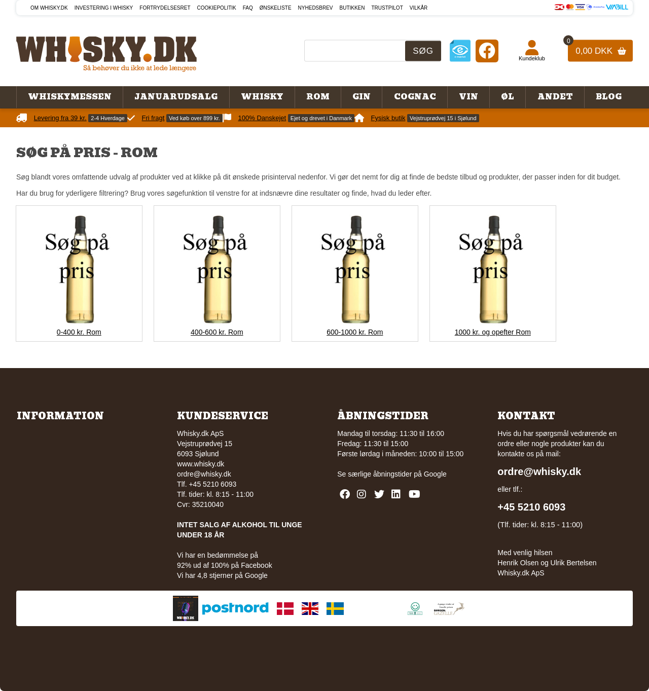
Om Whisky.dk (49, 8)
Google (435, 474)
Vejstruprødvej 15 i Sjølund (443, 118)
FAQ (248, 8)
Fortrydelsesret (164, 8)
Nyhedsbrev (315, 8)
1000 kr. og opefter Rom (493, 332)
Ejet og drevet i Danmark (321, 118)
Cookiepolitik (216, 8)
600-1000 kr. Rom (355, 332)
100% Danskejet (262, 118)
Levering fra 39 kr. (60, 118)
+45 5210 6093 (531, 507)
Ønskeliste (276, 8)
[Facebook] (487, 50)
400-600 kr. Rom (217, 332)
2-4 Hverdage (108, 118)
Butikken (352, 8)
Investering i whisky (104, 8)
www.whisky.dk (200, 464)
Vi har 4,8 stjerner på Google (222, 575)
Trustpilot (387, 8)
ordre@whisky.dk (204, 474)
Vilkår (419, 8)
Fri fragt (153, 118)
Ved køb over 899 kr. (194, 118)
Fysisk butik (388, 118)
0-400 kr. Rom (79, 332)
